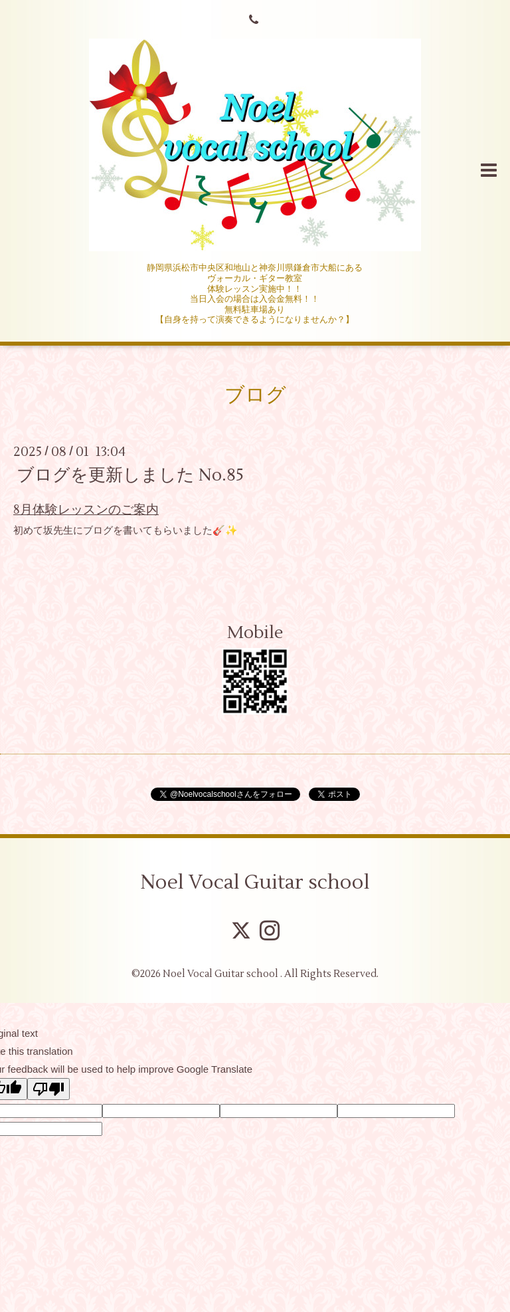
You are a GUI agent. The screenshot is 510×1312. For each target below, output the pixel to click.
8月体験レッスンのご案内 (86, 510)
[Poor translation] (48, 1089)
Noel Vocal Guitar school (255, 882)
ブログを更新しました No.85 (130, 475)
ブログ (255, 395)
